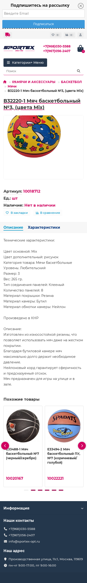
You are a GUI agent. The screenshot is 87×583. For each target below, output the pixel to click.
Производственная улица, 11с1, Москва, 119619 (46, 559)
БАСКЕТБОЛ (71, 82)
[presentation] (5, 446)
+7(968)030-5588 (57, 46)
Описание (13, 227)
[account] (80, 34)
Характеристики (44, 227)
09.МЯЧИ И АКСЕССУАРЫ (33, 82)
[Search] (43, 71)
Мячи (12, 86)
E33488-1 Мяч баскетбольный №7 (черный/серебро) (22, 453)
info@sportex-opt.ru (24, 541)
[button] (26, 490)
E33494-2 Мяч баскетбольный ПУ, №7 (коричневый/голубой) (63, 455)
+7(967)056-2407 (56, 51)
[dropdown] (7, 35)
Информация (43, 508)
